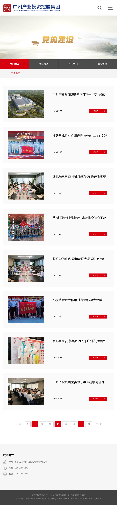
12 (42, 424)
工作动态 (15, 73)
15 (66, 424)
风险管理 (102, 64)
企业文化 (73, 64)
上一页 (18, 424)
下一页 (99, 424)
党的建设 (14, 64)
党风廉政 (43, 64)
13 (50, 424)
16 (74, 424)
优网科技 (97, 499)
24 (89, 424)
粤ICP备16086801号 (76, 499)
